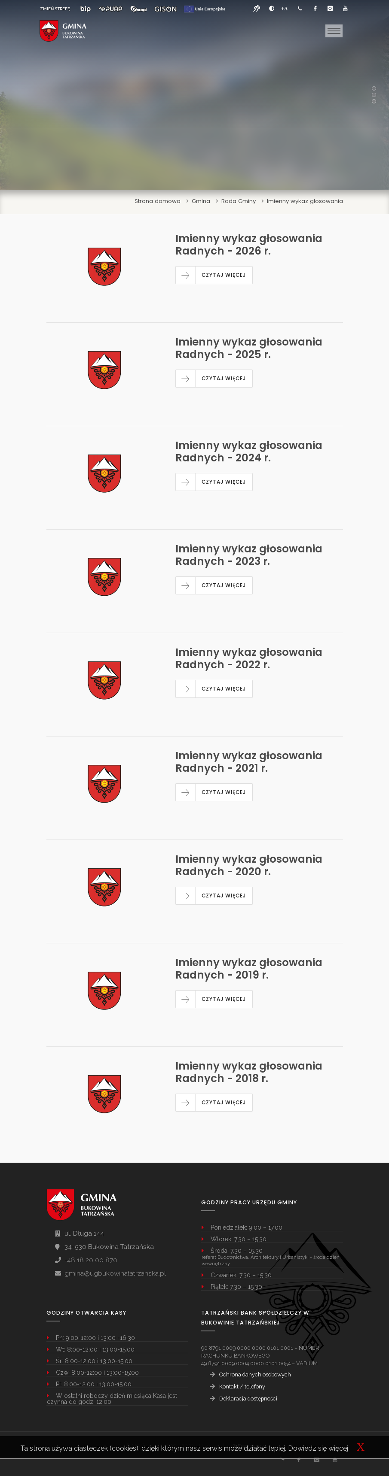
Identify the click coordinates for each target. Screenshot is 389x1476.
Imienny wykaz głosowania (305, 201)
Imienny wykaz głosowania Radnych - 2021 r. (248, 762)
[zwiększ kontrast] (272, 8)
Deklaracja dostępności (248, 1398)
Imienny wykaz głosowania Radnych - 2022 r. (248, 658)
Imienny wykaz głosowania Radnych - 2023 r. (248, 555)
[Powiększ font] (284, 8)
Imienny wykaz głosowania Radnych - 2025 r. (248, 348)
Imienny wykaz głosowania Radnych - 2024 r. (248, 451)
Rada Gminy (238, 201)
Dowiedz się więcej (318, 1448)
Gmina (201, 201)
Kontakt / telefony (242, 1386)
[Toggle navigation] (334, 30)
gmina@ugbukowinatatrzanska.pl (115, 1273)
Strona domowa (158, 201)
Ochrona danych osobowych (255, 1374)
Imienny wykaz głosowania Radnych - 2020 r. (248, 865)
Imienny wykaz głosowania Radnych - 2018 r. (248, 1072)
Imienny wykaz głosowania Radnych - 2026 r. (248, 244)
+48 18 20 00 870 (90, 1260)
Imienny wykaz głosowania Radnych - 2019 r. (248, 968)
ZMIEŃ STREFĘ (55, 8)
